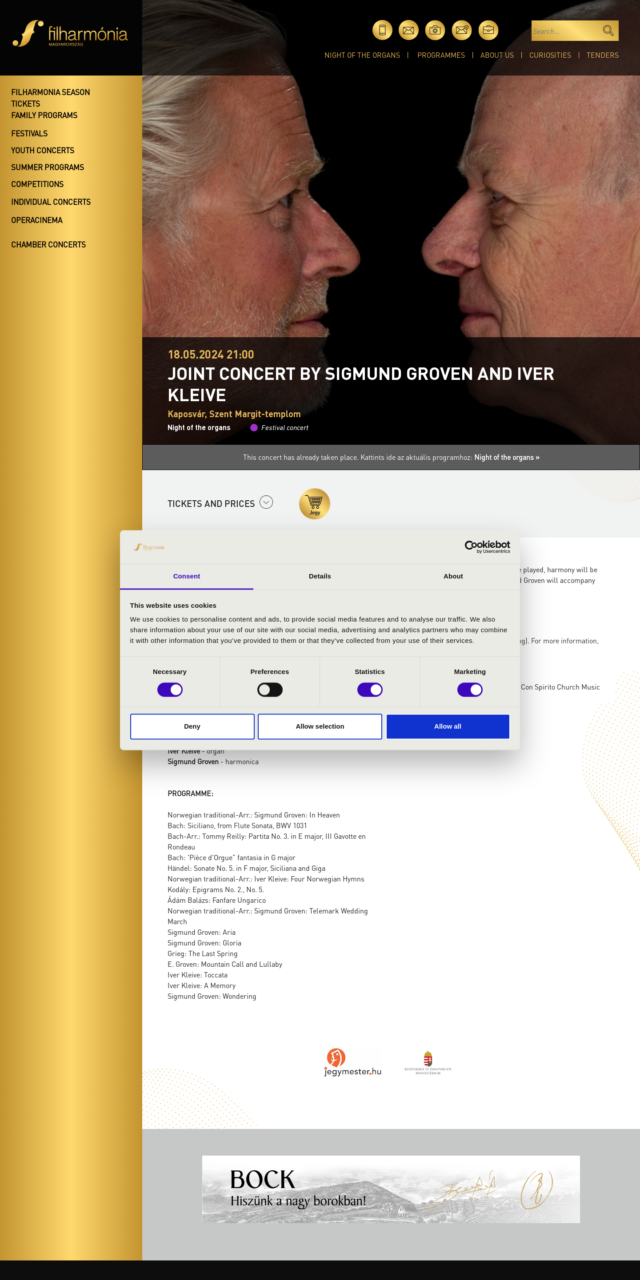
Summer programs (47, 167)
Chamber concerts (48, 244)
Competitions (37, 184)
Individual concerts (51, 202)
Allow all (447, 726)
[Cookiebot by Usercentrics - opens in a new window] (471, 547)
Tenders (603, 55)
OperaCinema (36, 220)
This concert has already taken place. (301, 457)
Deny (192, 726)
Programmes (441, 55)
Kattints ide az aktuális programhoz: (450, 457)
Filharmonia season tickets (50, 97)
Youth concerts (42, 150)
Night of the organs (362, 55)
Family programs (44, 115)
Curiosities (550, 55)
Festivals (29, 133)
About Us (497, 55)
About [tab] (453, 576)
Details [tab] (320, 576)
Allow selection (320, 726)
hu (515, 30)
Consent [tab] (186, 576)
